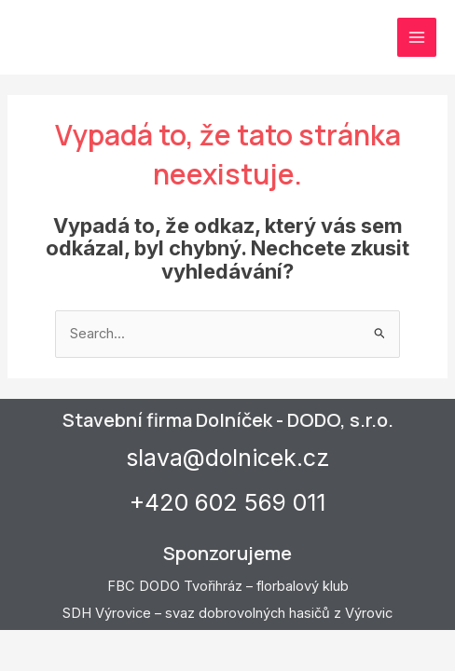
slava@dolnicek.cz (228, 458)
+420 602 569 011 (227, 502)
